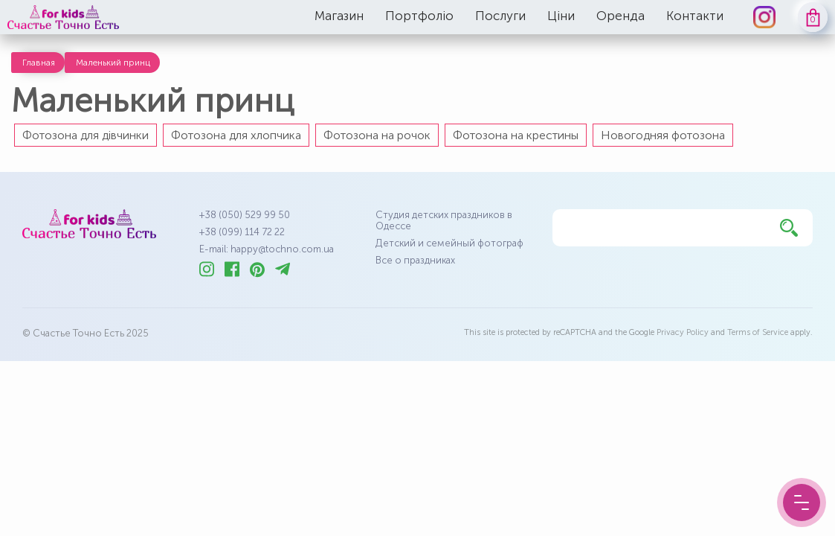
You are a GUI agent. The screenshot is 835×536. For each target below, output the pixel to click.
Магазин (339, 15)
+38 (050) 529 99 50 (244, 214)
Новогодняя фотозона (663, 135)
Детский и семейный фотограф (449, 243)
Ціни (561, 15)
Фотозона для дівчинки (85, 135)
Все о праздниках (415, 260)
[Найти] (789, 227)
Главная (38, 62)
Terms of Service (757, 332)
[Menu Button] (801, 502)
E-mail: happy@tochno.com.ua (266, 249)
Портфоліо (419, 15)
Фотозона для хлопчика (236, 135)
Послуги (500, 15)
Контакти (694, 15)
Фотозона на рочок (377, 135)
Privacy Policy (683, 332)
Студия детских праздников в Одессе (443, 220)
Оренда (620, 15)
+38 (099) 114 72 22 (242, 231)
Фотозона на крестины (515, 135)
